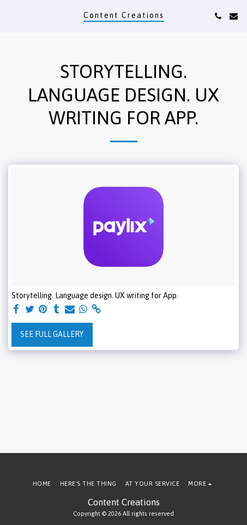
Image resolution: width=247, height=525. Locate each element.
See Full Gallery (51, 334)
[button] (12, 15)
